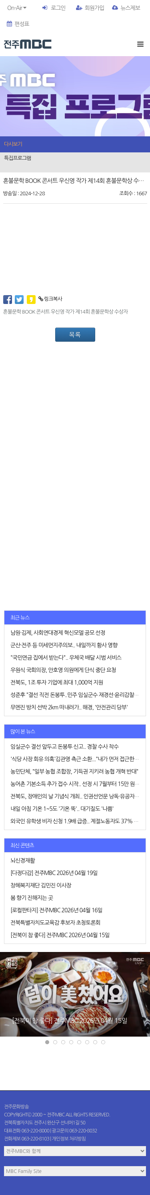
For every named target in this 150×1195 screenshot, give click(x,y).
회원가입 (90, 8)
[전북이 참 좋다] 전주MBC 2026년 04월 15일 (69, 1020)
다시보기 (13, 144)
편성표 (18, 24)
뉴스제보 (126, 8)
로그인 (58, 8)
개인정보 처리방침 (69, 1138)
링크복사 (50, 299)
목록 (75, 335)
